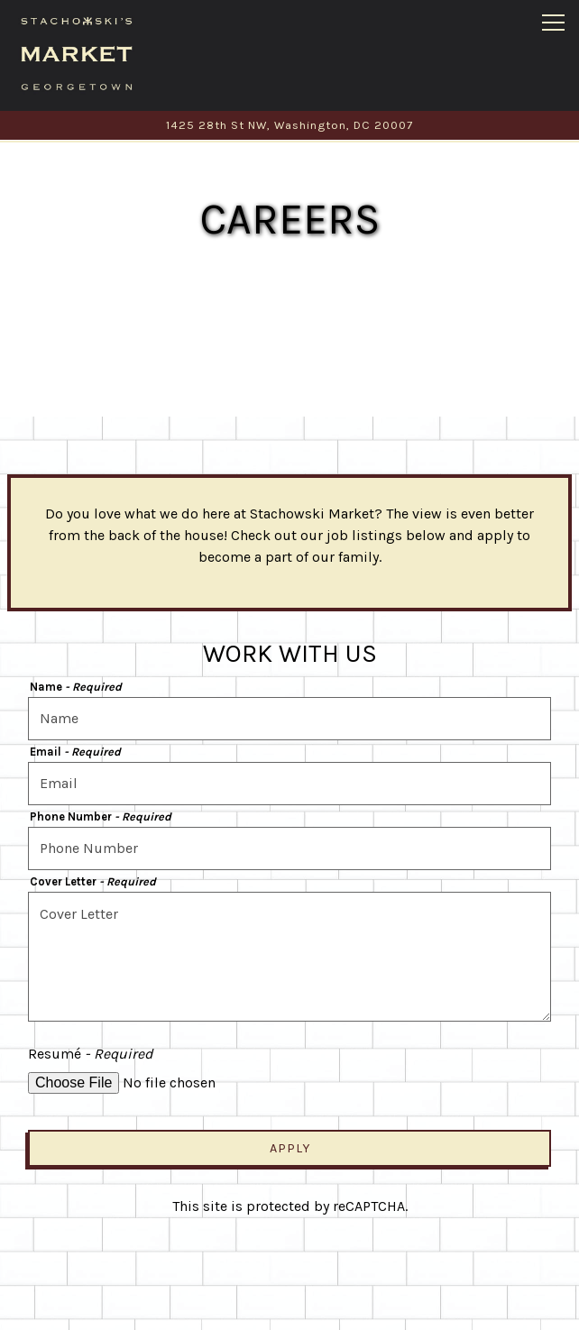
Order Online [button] (289, 1258)
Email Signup (289, 1306)
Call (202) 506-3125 (290, 1210)
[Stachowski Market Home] (77, 52)
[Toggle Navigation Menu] (553, 22)
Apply (290, 1129)
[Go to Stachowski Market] (289, 124)
